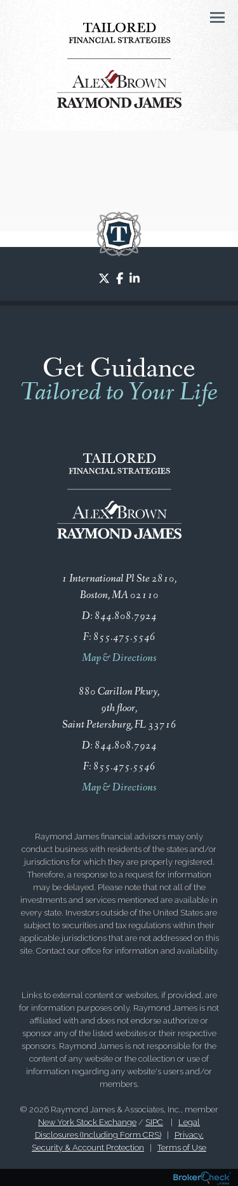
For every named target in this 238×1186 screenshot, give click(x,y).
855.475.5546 (124, 637)
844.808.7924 (126, 616)
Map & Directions (119, 658)
